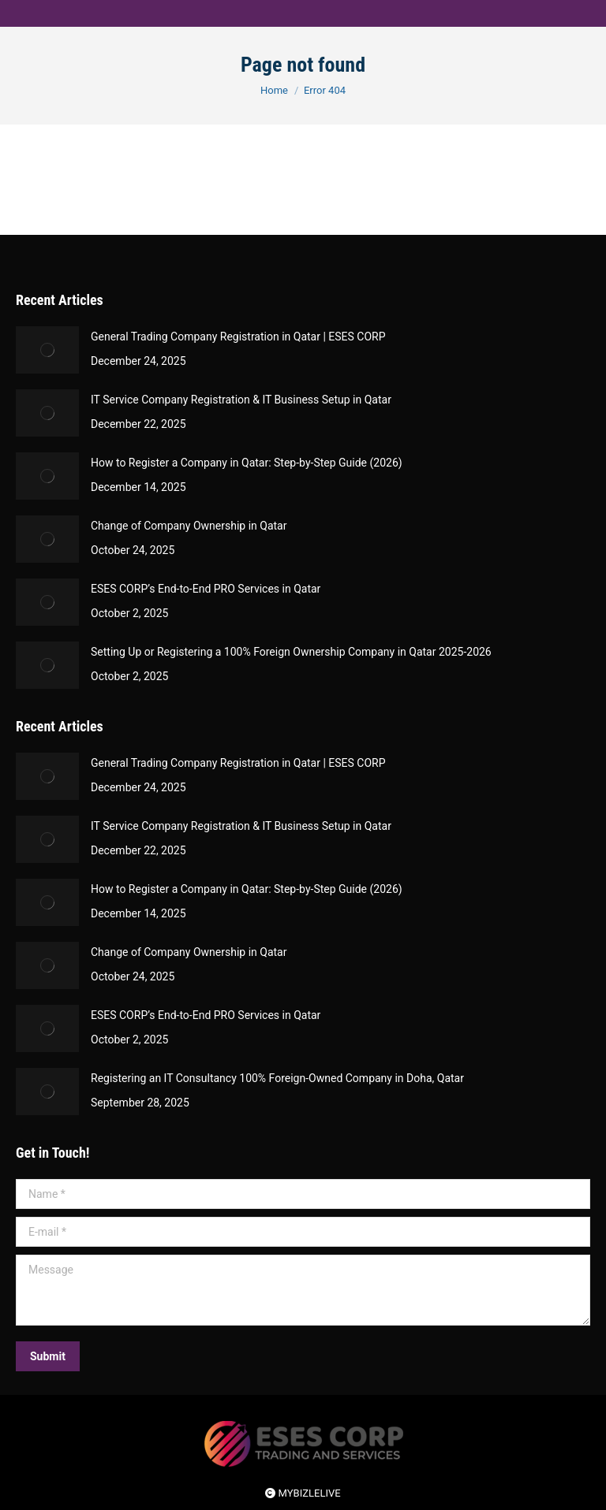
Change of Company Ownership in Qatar (188, 525)
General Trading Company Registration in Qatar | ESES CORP (238, 336)
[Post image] (47, 350)
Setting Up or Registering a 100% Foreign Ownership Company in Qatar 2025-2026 (291, 651)
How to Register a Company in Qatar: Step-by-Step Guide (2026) (246, 462)
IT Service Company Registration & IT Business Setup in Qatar (241, 399)
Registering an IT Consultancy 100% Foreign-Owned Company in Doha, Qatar (277, 1078)
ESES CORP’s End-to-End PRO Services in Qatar (205, 588)
